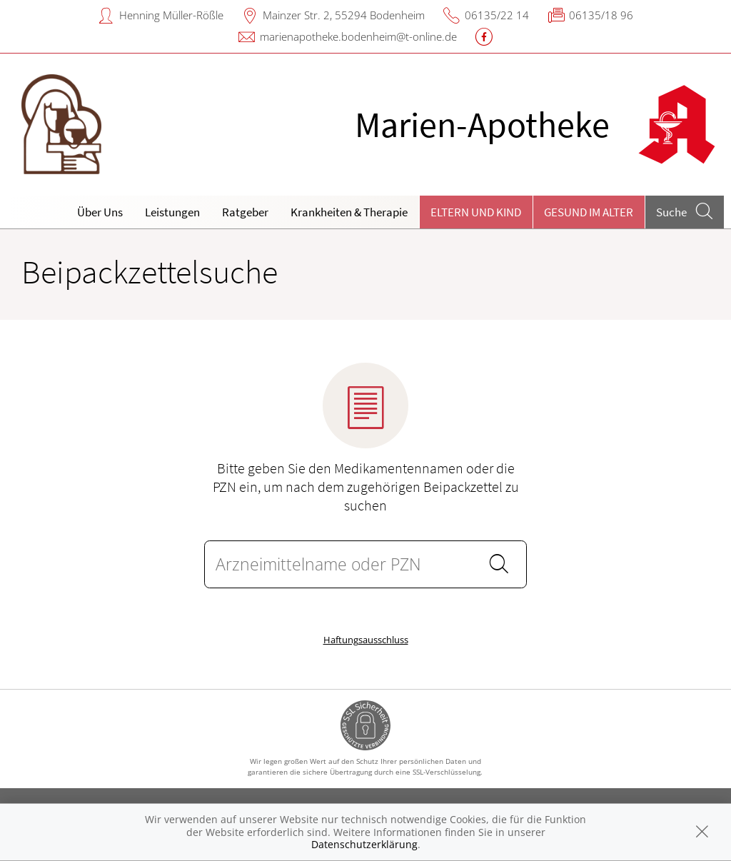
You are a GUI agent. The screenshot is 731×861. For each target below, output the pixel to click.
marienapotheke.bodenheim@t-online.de (358, 36)
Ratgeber (245, 212)
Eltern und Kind (475, 212)
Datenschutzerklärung (364, 844)
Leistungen (172, 212)
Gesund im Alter (588, 212)
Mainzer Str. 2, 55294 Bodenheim (344, 15)
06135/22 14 (497, 15)
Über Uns (100, 212)
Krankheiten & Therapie (349, 212)
